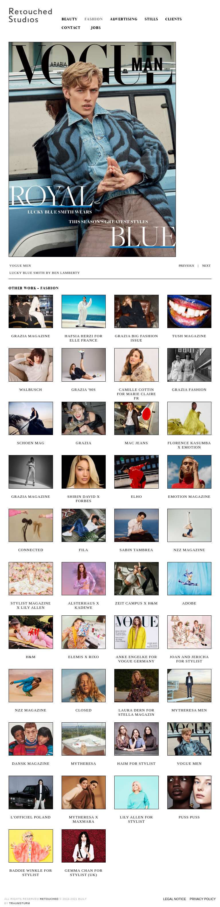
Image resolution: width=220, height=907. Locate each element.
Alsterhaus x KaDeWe (83, 605)
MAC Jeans (136, 443)
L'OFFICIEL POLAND (31, 817)
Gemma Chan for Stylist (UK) (84, 872)
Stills (151, 19)
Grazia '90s (83, 389)
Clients (173, 19)
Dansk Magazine (31, 763)
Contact (71, 28)
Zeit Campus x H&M (136, 603)
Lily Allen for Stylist (136, 819)
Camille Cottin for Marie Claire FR (136, 391)
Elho (136, 496)
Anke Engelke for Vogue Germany (136, 659)
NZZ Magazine (30, 710)
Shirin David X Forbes (83, 498)
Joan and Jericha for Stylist (189, 659)
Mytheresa (83, 763)
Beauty (69, 19)
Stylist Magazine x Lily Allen (31, 605)
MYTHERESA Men (189, 710)
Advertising (124, 19)
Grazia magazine (30, 336)
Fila (83, 550)
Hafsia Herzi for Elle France (84, 338)
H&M (31, 657)
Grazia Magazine (30, 496)
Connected (30, 550)
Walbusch (30, 389)
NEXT (206, 265)
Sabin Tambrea (136, 550)
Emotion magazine (189, 496)
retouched (49, 899)
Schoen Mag (30, 443)
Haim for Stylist (136, 763)
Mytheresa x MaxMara (83, 819)
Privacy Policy (203, 899)
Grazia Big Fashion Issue (136, 338)
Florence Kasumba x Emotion (189, 445)
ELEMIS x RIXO (83, 657)
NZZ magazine (189, 550)
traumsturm (19, 903)
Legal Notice (174, 899)
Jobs (94, 28)
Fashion (94, 19)
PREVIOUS (186, 265)
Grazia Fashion (189, 389)
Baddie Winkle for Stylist (30, 872)
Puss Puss (189, 817)
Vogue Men (189, 763)
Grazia (83, 443)
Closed (83, 710)
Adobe (189, 603)
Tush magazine (189, 336)
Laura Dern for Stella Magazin (136, 712)
